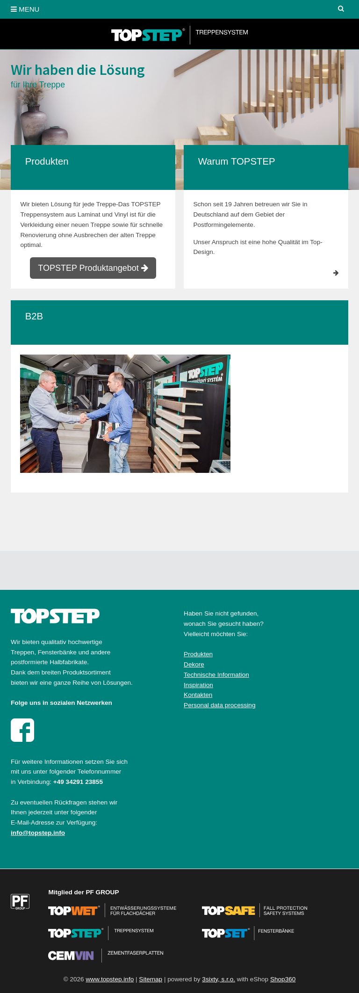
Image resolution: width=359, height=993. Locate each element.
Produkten (198, 654)
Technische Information (216, 674)
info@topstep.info (38, 832)
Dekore (194, 664)
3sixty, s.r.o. (218, 979)
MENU (25, 9)
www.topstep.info (110, 979)
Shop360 (282, 979)
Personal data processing (219, 705)
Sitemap (150, 979)
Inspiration (198, 685)
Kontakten (198, 694)
